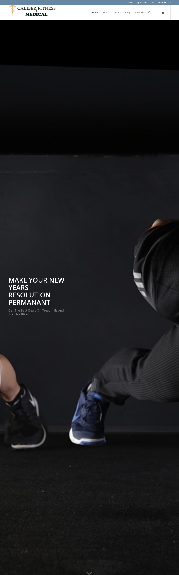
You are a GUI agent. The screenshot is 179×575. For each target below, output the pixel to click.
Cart (153, 2)
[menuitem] (131, 2)
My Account (142, 2)
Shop (130, 2)
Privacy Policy (164, 2)
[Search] (149, 12)
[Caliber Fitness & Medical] (33, 12)
